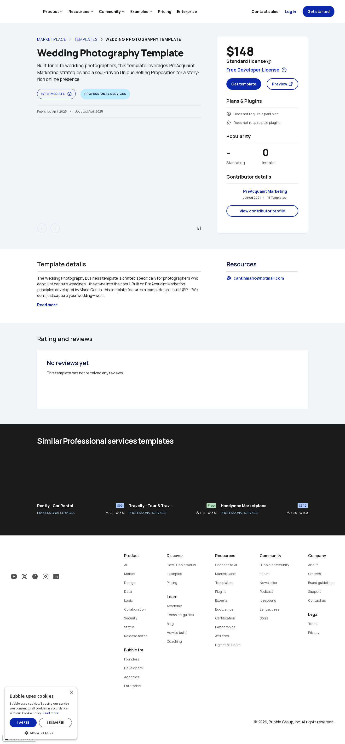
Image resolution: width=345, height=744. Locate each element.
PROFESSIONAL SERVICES (56, 512)
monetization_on (228, 113)
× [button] (71, 692)
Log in (290, 11)
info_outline (69, 93)
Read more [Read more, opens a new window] (50, 713)
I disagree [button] (55, 722)
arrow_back (42, 228)
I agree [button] (23, 722)
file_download (107, 513)
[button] (41, 732)
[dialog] (41, 713)
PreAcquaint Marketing (265, 191)
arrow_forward (55, 228)
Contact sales (265, 11)
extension (228, 122)
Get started (318, 11)
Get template (243, 84)
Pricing (164, 11)
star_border (117, 513)
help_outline (269, 61)
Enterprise (187, 11)
